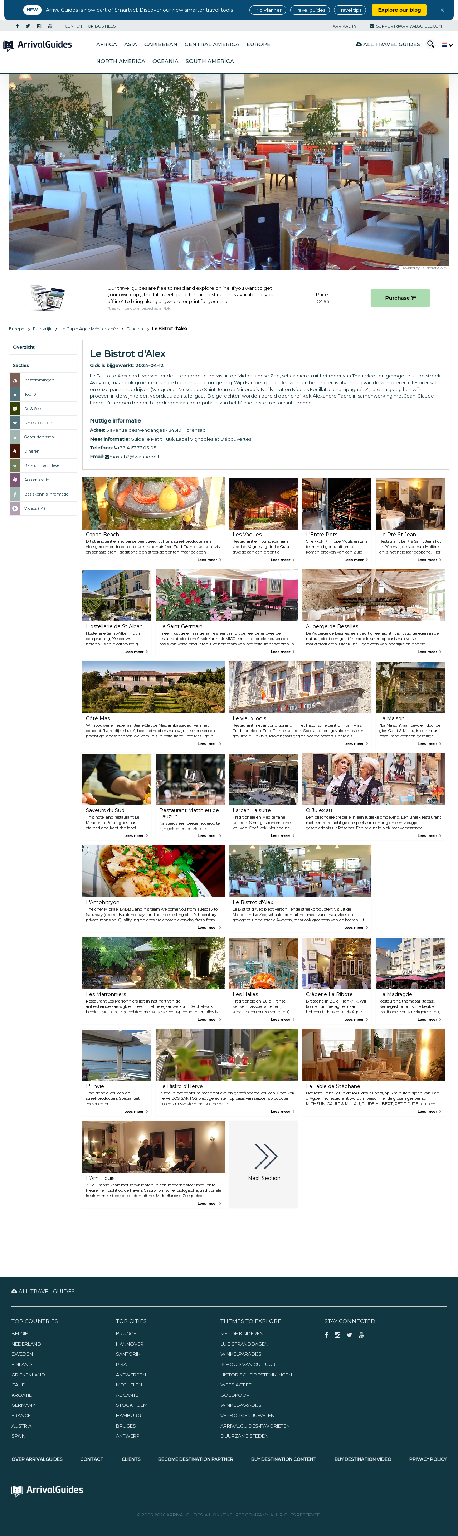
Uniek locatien (38, 422)
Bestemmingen (39, 379)
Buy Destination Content (283, 1459)
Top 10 (30, 394)
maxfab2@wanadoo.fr (133, 456)
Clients (131, 1459)
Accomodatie (36, 479)
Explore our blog (399, 10)
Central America (212, 44)
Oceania (165, 61)
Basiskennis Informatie (46, 494)
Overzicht (24, 347)
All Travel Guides (388, 44)
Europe (259, 44)
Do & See (32, 408)
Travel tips (349, 10)
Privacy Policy (428, 1459)
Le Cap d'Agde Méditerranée (89, 328)
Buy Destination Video (363, 1459)
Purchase (400, 298)
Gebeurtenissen (39, 436)
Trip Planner (268, 10)
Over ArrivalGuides (36, 1459)
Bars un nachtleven (43, 465)
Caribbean (160, 44)
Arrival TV (345, 26)
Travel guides (310, 10)
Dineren (135, 328)
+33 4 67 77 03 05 (135, 447)
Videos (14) (34, 508)
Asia (130, 44)
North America (120, 61)
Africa (106, 44)
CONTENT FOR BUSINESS (90, 26)
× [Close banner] (442, 10)
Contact (91, 1459)
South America (210, 61)
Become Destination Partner (195, 1459)
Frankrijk (42, 328)
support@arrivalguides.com (406, 26)
